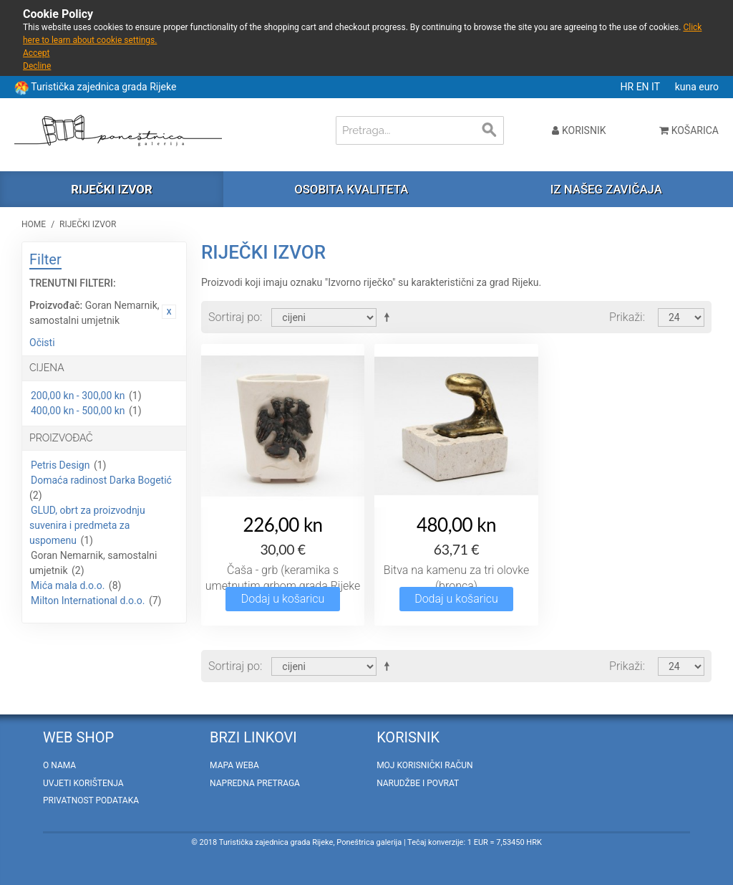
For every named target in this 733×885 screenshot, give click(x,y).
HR (628, 86)
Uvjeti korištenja (83, 783)
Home (33, 224)
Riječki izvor (111, 189)
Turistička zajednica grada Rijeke (103, 86)
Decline (37, 66)
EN (643, 86)
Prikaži (626, 317)
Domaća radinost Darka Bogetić (101, 480)
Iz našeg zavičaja (606, 189)
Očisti (42, 342)
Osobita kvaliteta (351, 189)
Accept (36, 53)
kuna (687, 86)
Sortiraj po (234, 317)
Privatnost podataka (91, 800)
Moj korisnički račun (424, 765)
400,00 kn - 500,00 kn (78, 410)
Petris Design (60, 465)
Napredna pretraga (255, 783)
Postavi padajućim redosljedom (389, 316)
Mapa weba (234, 765)
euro (709, 86)
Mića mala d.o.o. (68, 585)
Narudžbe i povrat (418, 783)
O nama (59, 765)
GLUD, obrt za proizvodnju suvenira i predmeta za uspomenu (87, 525)
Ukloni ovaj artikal (169, 312)
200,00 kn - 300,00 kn (78, 395)
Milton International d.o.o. (88, 600)
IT (656, 86)
